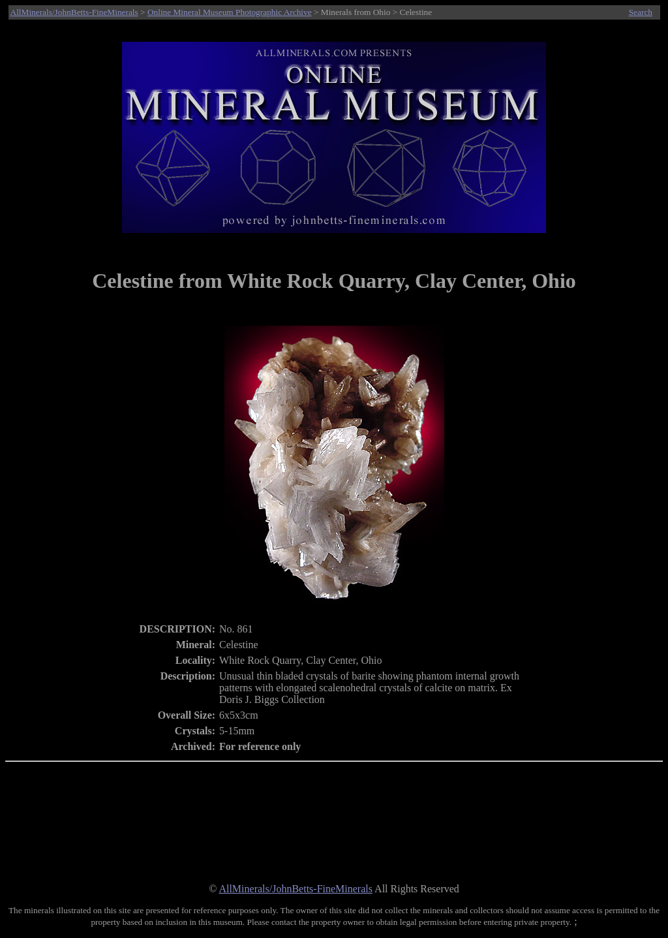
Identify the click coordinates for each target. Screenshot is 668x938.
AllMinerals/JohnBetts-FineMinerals (74, 12)
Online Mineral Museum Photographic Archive (229, 12)
